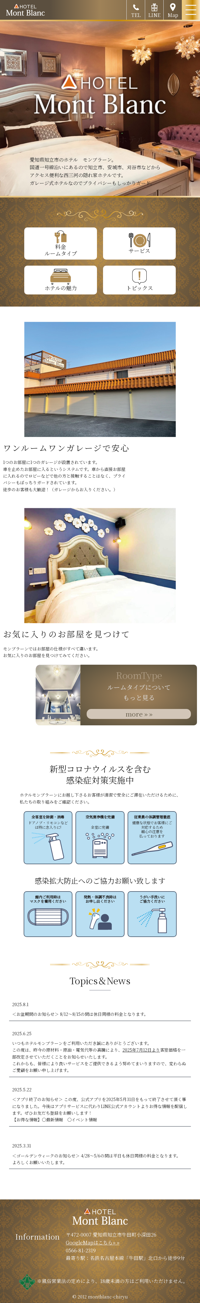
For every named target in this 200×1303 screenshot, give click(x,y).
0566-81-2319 (81, 1250)
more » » (138, 713)
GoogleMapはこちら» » (92, 1242)
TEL (136, 9)
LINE (154, 9)
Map (173, 9)
